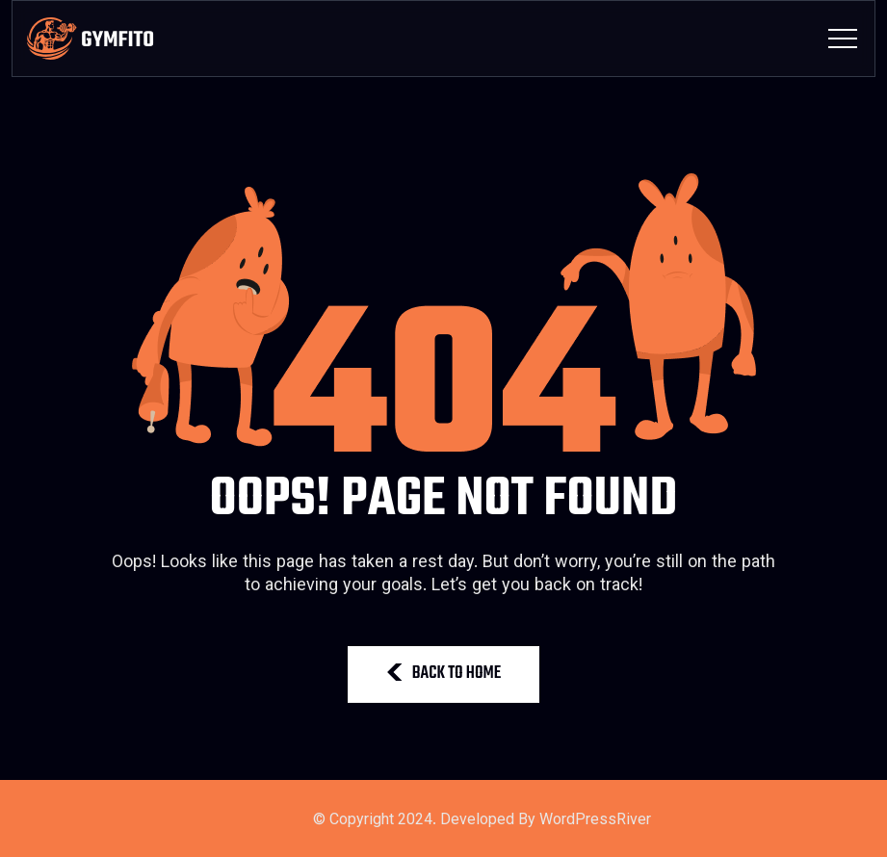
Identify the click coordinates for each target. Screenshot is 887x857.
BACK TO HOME (444, 674)
